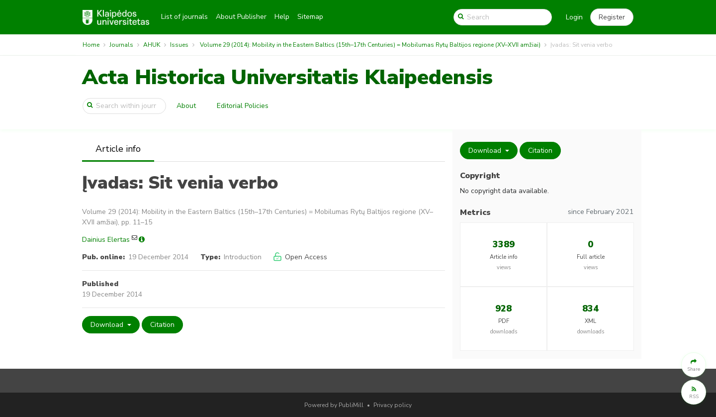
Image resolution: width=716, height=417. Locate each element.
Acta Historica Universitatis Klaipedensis (287, 77)
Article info (118, 149)
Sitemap (310, 16)
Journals (121, 45)
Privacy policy (392, 405)
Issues (179, 45)
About (186, 105)
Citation (162, 324)
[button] (611, 17)
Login (574, 17)
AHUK (151, 45)
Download (107, 324)
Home (91, 45)
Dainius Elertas (106, 239)
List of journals (184, 16)
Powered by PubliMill (333, 405)
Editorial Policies (242, 105)
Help (281, 16)
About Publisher (241, 16)
